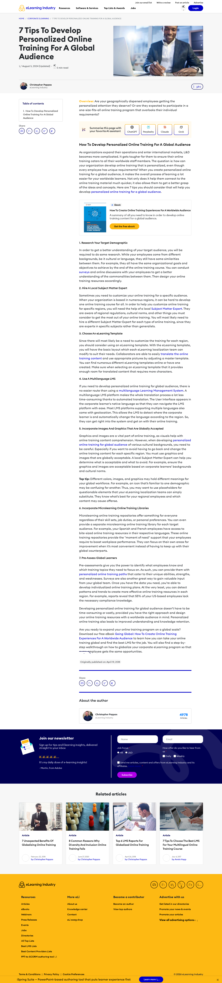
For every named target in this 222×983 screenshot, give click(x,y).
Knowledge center (77, 909)
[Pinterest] (190, 884)
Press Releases (29, 919)
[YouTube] (181, 884)
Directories (27, 935)
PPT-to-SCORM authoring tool (39, 956)
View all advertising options (178, 920)
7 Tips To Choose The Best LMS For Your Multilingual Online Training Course (181, 844)
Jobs (23, 930)
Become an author (123, 903)
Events (25, 925)
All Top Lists (27, 940)
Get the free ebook (124, 226)
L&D (130, 752)
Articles (25, 903)
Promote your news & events (175, 909)
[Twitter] (163, 884)
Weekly (179, 756)
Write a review (164, 2)
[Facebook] (154, 884)
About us (72, 903)
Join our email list (143, 2)
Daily (167, 756)
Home (21, 18)
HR (121, 752)
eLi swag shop (75, 919)
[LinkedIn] (172, 884)
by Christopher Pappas (42, 859)
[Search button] (183, 8)
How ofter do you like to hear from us (181, 749)
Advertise (198, 2)
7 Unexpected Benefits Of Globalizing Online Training (39, 842)
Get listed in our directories (174, 903)
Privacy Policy (51, 974)
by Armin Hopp (179, 859)
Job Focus (123, 747)
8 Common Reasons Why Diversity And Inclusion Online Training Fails (87, 844)
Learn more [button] (134, 766)
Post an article (182, 2)
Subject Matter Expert (166, 308)
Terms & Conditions (29, 974)
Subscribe (127, 774)
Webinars (26, 914)
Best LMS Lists (29, 946)
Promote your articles (171, 914)
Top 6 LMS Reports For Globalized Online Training (132, 842)
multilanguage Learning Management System (151, 390)
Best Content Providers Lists (36, 951)
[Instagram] (199, 884)
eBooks (25, 909)
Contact (71, 914)
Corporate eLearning (38, 18)
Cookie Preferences (73, 974)
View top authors (122, 909)
